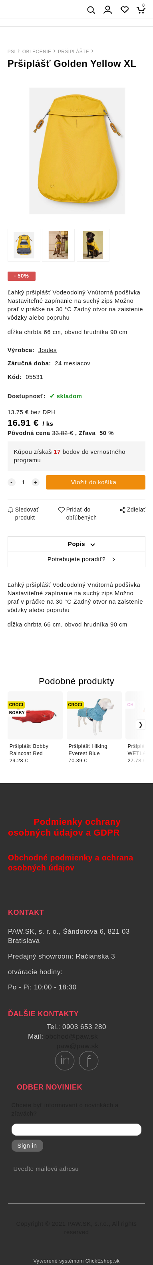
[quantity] (24, 482)
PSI (12, 51)
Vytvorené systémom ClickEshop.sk (76, 1261)
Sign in (27, 1145)
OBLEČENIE (37, 51)
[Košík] (143, 10)
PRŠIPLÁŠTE (73, 51)
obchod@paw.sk (72, 1036)
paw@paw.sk (77, 1046)
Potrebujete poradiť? (76, 559)
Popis (76, 544)
